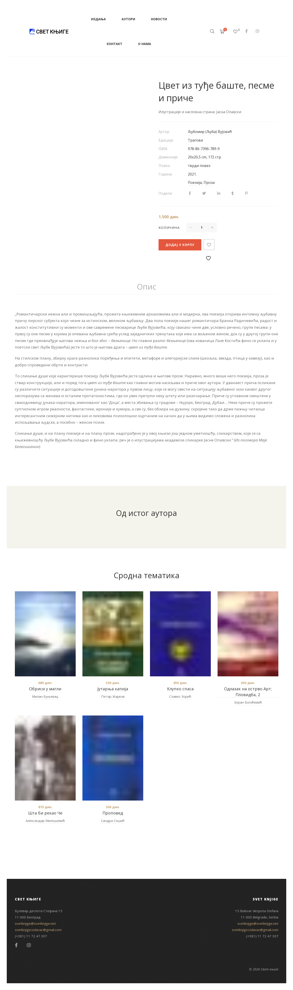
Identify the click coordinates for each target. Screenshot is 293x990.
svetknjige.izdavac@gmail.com (38, 929)
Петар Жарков (113, 696)
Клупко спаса (180, 688)
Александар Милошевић (45, 820)
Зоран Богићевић (248, 702)
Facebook (246, 31)
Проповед (112, 813)
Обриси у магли (45, 688)
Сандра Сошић (113, 820)
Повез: (164, 165)
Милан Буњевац (45, 696)
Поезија (195, 182)
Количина (169, 227)
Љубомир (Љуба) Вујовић (210, 131)
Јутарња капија (112, 688)
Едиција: (166, 140)
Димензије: (168, 157)
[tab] (146, 287)
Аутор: (164, 131)
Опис (146, 286)
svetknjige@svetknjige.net (35, 923)
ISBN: (163, 148)
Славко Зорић (180, 696)
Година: (165, 174)
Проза (209, 182)
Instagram (257, 31)
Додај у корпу (180, 245)
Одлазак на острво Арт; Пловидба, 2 (248, 691)
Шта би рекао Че (45, 813)
